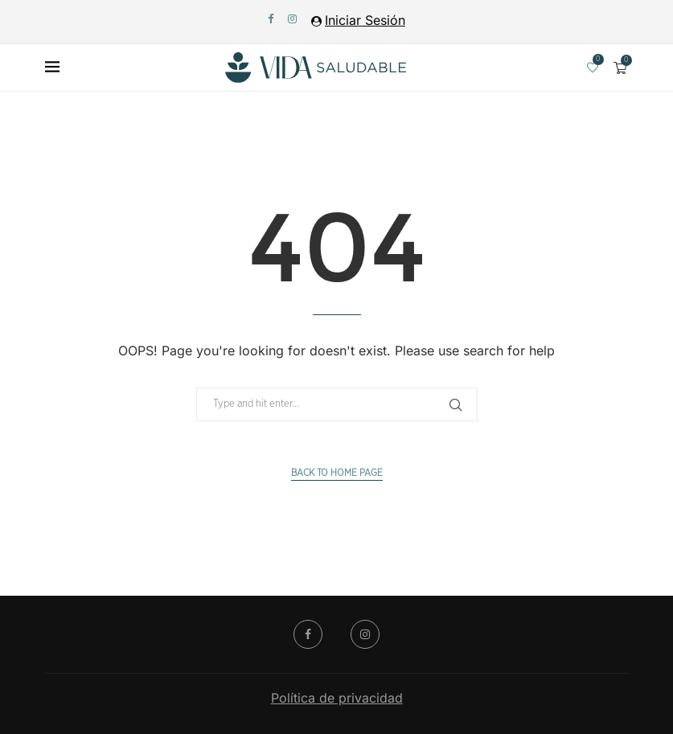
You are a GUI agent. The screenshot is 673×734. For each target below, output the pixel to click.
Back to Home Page (337, 473)
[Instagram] (292, 18)
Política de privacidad (337, 698)
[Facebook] (270, 18)
